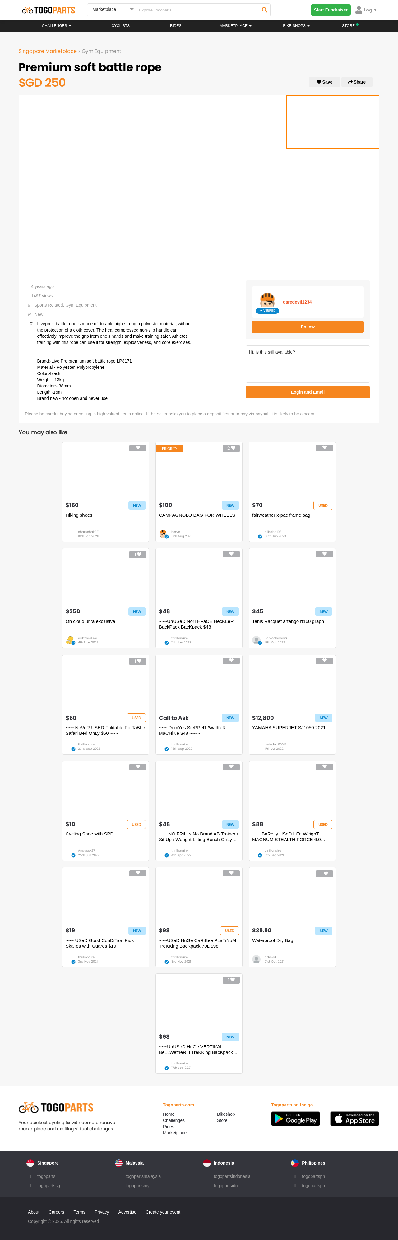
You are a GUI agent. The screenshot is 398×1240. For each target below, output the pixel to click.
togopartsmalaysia (143, 1176)
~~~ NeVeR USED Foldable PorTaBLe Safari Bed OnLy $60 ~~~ (105, 730)
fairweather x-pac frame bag (281, 515)
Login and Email (308, 392)
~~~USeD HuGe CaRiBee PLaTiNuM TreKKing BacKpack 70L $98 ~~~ (197, 943)
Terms (79, 1212)
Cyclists (121, 26)
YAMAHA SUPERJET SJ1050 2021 (289, 727)
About (33, 1212)
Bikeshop (226, 1114)
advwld (270, 957)
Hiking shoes (79, 515)
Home (168, 1114)
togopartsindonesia (232, 1176)
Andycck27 (86, 850)
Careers (56, 1212)
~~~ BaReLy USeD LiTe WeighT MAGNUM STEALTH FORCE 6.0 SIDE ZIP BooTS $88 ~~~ (286, 836)
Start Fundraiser (331, 9)
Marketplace (175, 1132)
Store (222, 1120)
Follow (308, 326)
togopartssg (48, 1185)
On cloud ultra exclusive (90, 621)
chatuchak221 (88, 531)
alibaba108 (273, 531)
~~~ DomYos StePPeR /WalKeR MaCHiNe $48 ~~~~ (192, 730)
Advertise (127, 1212)
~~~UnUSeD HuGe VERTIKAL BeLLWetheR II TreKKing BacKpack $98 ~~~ (196, 1049)
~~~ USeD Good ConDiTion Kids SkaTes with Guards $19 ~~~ (100, 943)
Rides (176, 26)
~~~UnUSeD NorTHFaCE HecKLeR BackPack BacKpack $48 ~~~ (196, 624)
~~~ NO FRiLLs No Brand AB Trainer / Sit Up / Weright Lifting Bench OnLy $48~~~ (198, 836)
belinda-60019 (275, 744)
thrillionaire (179, 638)
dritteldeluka (87, 638)
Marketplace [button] (236, 26)
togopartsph (313, 1176)
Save (325, 82)
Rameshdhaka (276, 638)
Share (357, 82)
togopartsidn (226, 1185)
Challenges (56, 26)
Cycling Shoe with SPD (89, 833)
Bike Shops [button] (296, 26)
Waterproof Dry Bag (272, 940)
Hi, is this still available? (308, 364)
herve (175, 531)
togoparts (46, 1176)
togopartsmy (138, 1185)
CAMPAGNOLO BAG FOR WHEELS (197, 515)
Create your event (163, 1212)
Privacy (102, 1212)
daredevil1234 (297, 302)
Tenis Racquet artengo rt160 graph (288, 621)
